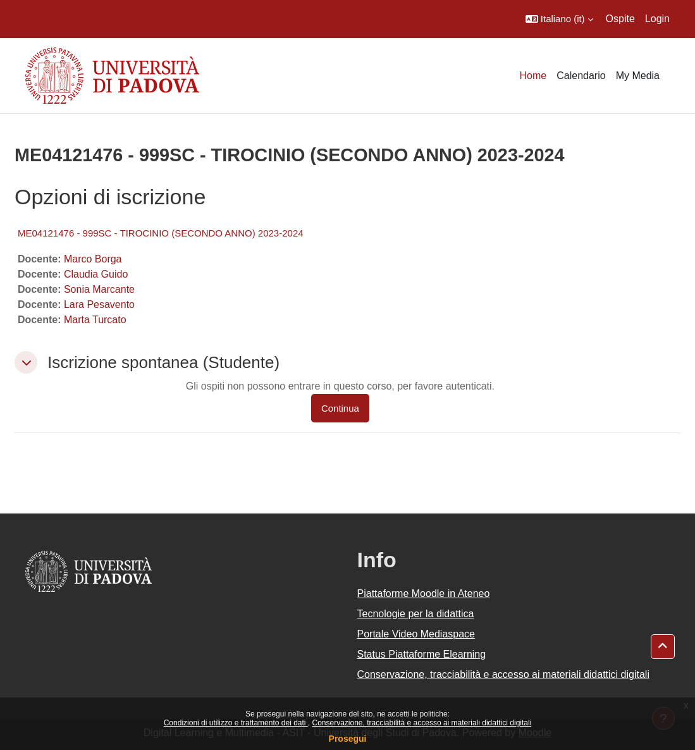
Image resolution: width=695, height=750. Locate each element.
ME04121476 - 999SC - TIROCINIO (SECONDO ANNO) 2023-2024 (161, 233)
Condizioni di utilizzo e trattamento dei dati (236, 722)
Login (657, 18)
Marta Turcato (95, 319)
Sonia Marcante (99, 289)
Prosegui (348, 739)
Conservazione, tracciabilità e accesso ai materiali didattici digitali (421, 722)
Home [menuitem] (533, 75)
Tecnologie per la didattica (415, 613)
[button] (559, 19)
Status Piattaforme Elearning (421, 654)
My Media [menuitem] (638, 75)
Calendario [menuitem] (581, 75)
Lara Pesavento (99, 304)
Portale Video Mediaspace (416, 634)
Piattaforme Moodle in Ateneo (423, 593)
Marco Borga (93, 259)
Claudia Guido (96, 274)
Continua (340, 408)
